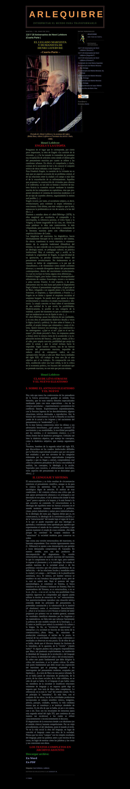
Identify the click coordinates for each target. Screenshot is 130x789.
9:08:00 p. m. (53, 771)
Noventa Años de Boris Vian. (88, 88)
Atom (87, 104)
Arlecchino (92, 34)
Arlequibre (67, 14)
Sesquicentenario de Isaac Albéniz (90, 86)
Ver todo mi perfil (95, 37)
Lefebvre (46, 768)
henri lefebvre (38, 768)
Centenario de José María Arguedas (90, 63)
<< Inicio (29, 778)
